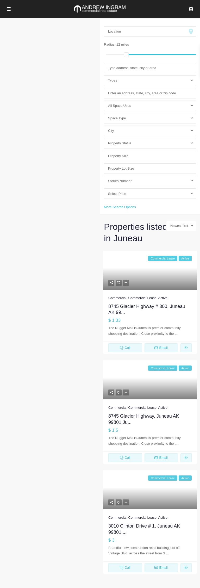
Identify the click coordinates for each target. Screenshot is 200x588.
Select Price (117, 194)
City (111, 131)
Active (162, 298)
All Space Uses (119, 106)
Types (112, 80)
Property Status (120, 143)
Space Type (117, 118)
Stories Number (120, 181)
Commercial (117, 298)
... (176, 334)
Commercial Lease (142, 298)
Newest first (179, 226)
